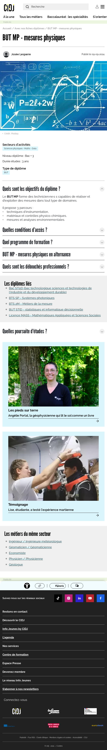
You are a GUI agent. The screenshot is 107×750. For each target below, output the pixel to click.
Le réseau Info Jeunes (16, 680)
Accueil (7, 28)
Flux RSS (31, 737)
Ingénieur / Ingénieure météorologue (35, 541)
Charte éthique (42, 737)
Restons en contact (14, 611)
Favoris (59, 585)
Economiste (17, 553)
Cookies (59, 746)
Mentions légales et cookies (60, 737)
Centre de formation (15, 654)
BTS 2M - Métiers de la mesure (30, 303)
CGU (85, 737)
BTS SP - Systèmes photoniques (31, 298)
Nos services (10, 646)
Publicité (23, 737)
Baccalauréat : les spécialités (67, 17)
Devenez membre (13, 671)
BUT (6, 172)
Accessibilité (77, 737)
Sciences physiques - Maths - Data (20, 148)
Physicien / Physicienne (26, 558)
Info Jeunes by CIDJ (15, 628)
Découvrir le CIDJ (13, 620)
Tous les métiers (30, 17)
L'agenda (8, 637)
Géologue (16, 564)
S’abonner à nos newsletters (20, 689)
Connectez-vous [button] (15, 700)
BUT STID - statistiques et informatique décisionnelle (46, 309)
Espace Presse (11, 663)
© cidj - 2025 (49, 746)
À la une (8, 17)
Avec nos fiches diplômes (29, 28)
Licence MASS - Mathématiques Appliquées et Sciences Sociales (55, 315)
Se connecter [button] (97, 6)
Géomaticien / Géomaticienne (30, 547)
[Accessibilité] (27, 586)
